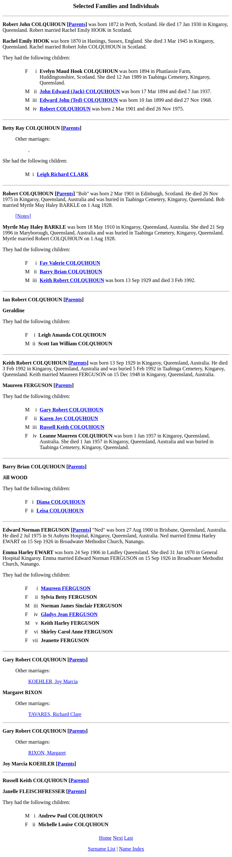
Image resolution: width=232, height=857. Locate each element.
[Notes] (23, 216)
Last (128, 838)
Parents (77, 24)
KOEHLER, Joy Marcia (53, 681)
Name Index (131, 849)
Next (118, 838)
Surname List (102, 849)
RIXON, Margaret (47, 752)
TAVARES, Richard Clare (55, 714)
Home (105, 838)
